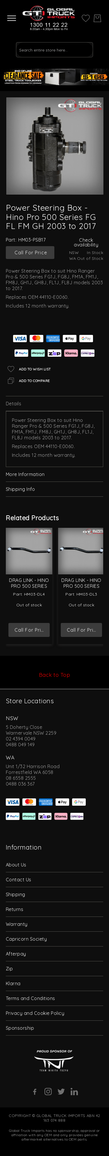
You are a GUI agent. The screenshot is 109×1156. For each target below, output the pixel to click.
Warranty (17, 924)
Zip (9, 969)
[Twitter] (61, 1091)
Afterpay (16, 954)
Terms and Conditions (30, 998)
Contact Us (18, 879)
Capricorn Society (26, 939)
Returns (14, 909)
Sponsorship (20, 1028)
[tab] (54, 403)
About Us (16, 865)
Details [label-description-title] (13, 403)
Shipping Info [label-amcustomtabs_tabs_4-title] (20, 489)
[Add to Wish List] (28, 369)
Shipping (15, 894)
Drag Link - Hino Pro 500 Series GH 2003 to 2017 (29, 586)
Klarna (13, 983)
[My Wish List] (86, 18)
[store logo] (48, 18)
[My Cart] (97, 18)
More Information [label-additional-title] (25, 474)
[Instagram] (48, 1091)
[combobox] (54, 49)
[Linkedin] (74, 1091)
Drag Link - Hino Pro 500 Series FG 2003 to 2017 (81, 586)
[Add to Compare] (28, 381)
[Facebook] (35, 1092)
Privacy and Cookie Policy (35, 1013)
